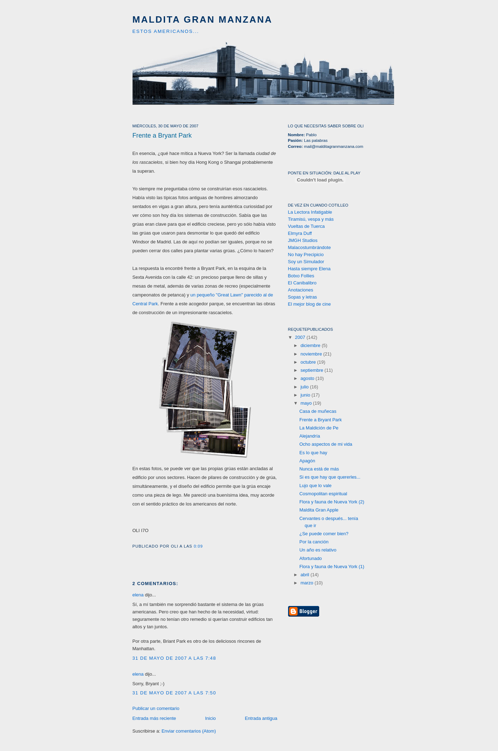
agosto (308, 378)
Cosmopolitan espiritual (323, 493)
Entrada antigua (261, 718)
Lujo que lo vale (315, 485)
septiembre (312, 370)
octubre (308, 362)
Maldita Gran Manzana (203, 19)
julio (305, 386)
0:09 (198, 546)
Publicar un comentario (156, 708)
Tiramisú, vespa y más (311, 219)
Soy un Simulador (306, 261)
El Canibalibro (302, 282)
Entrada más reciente (154, 718)
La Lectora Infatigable (310, 212)
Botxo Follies (301, 275)
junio (305, 395)
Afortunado (310, 558)
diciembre (311, 345)
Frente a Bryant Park (162, 135)
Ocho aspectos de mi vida (325, 444)
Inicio (210, 718)
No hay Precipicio (306, 254)
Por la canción (313, 541)
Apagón (307, 460)
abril (305, 574)
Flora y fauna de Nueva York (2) (331, 501)
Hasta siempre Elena (309, 268)
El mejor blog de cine (309, 304)
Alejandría (309, 436)
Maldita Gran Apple (319, 510)
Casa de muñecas (317, 411)
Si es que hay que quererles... (330, 477)
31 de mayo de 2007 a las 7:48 (174, 658)
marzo (307, 582)
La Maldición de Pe (319, 428)
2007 (301, 337)
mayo (306, 403)
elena (138, 594)
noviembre (311, 354)
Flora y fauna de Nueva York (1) (331, 566)
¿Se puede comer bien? (323, 533)
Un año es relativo (317, 550)
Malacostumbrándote (309, 247)
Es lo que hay (313, 452)
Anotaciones (301, 290)
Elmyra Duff (300, 233)
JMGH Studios (303, 240)
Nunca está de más (319, 469)
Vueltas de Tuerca (306, 226)
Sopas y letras (302, 297)
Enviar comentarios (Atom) (189, 731)
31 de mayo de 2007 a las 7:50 (174, 692)
